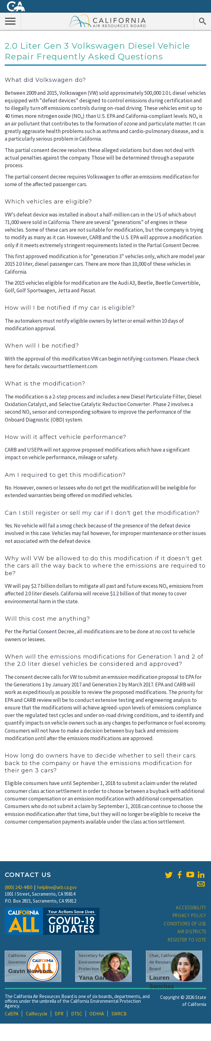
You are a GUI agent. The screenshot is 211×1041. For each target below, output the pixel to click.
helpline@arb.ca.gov (57, 887)
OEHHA (96, 1014)
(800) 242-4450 (18, 887)
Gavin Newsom (30, 971)
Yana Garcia (96, 977)
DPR (59, 1014)
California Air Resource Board (107, 20)
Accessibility (191, 907)
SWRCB (119, 1014)
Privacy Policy (189, 915)
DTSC (76, 1014)
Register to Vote (187, 940)
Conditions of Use (185, 924)
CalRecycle (36, 1014)
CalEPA (11, 1014)
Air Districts (192, 931)
